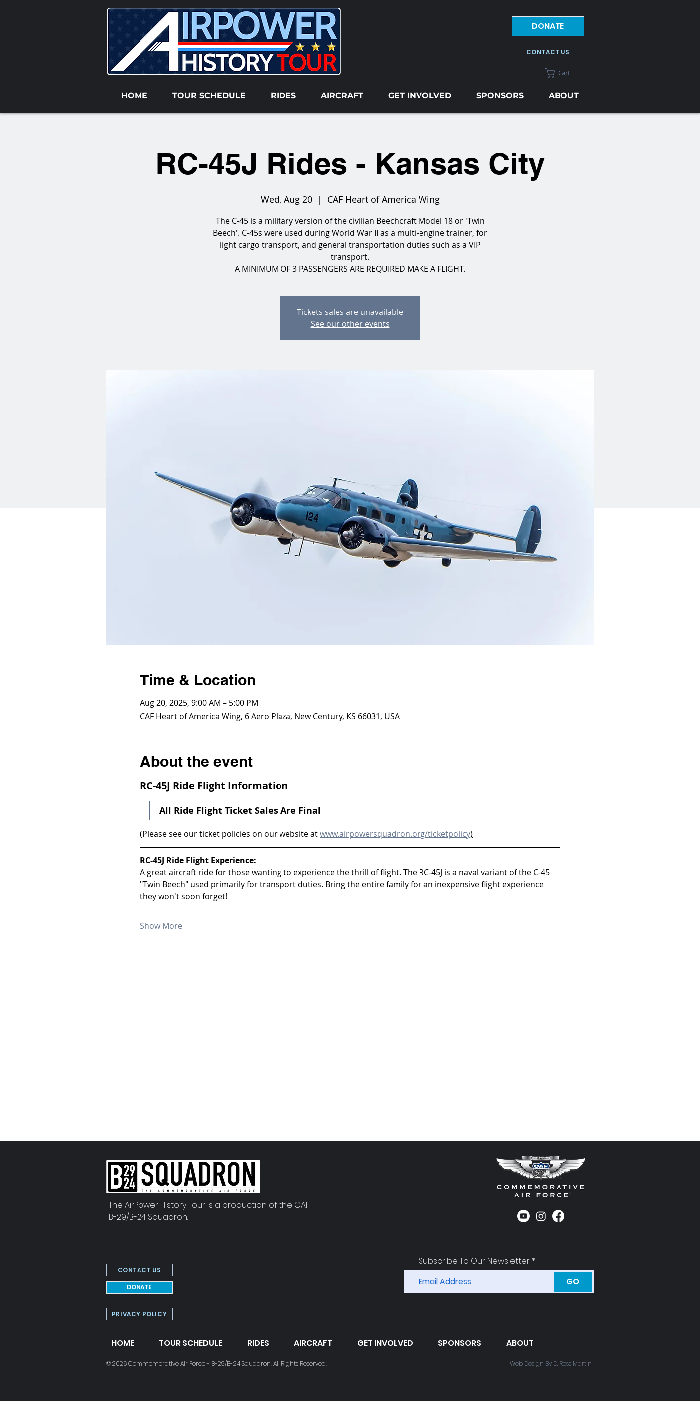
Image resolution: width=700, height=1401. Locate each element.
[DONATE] (548, 26)
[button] (564, 73)
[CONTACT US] (548, 52)
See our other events (350, 323)
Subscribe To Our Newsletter (474, 1261)
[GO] (573, 1282)
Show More (161, 925)
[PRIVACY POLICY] (139, 1314)
